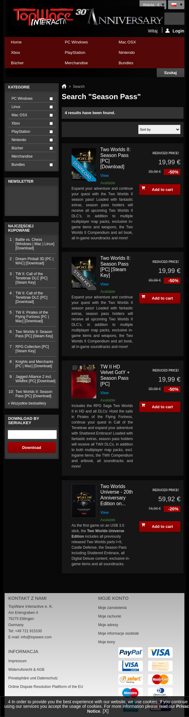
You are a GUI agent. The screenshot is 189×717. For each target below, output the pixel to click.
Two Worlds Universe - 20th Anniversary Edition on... (116, 495)
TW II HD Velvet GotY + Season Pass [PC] (115, 375)
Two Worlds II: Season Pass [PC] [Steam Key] (115, 267)
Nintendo (137, 54)
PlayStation (84, 54)
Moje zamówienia (112, 608)
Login (174, 30)
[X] (106, 711)
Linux (15, 107)
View (104, 176)
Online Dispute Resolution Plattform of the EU (45, 687)
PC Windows (84, 43)
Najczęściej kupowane (20, 228)
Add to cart (157, 189)
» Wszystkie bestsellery (27, 403)
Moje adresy (108, 625)
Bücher (30, 64)
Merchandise (76, 63)
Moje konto (113, 598)
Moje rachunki (109, 616)
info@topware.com (36, 637)
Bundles (137, 64)
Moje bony (106, 642)
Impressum (17, 661)
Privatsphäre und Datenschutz (33, 678)
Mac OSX (137, 43)
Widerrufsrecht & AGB (26, 669)
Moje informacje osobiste (118, 633)
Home (16, 42)
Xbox (30, 54)
